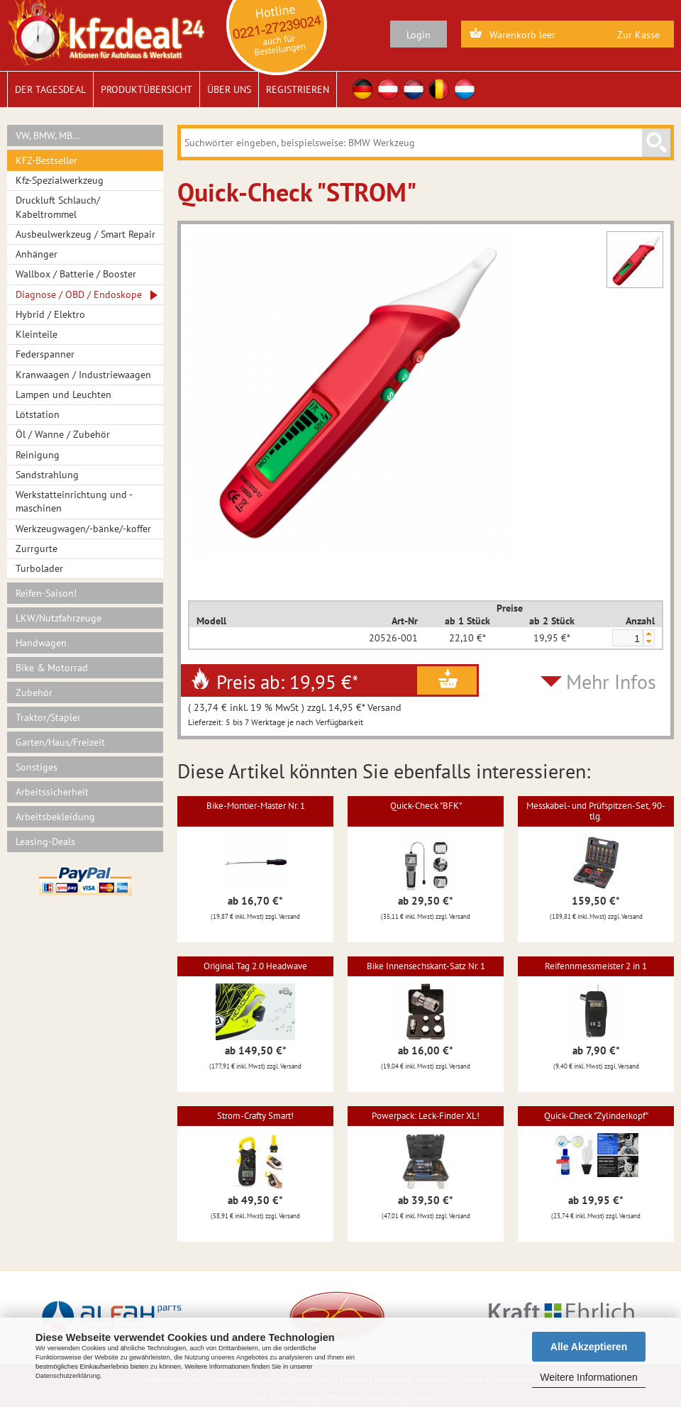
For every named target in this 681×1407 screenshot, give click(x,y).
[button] (648, 634)
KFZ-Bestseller (46, 160)
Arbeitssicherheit (52, 791)
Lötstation (38, 414)
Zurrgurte (36, 548)
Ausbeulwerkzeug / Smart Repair (85, 234)
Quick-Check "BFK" (426, 806)
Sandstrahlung (47, 474)
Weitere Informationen (588, 1377)
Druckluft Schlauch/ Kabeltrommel (58, 207)
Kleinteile (36, 334)
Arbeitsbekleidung (55, 816)
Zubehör (34, 692)
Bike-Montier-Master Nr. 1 (255, 806)
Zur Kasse (638, 34)
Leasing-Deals (45, 841)
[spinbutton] (627, 638)
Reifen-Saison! (46, 593)
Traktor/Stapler (48, 717)
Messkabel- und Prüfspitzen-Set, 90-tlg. (595, 811)
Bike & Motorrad (52, 667)
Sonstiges (36, 767)
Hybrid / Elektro (50, 314)
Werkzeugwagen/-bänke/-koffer (83, 528)
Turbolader (39, 568)
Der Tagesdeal (50, 89)
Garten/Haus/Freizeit (60, 742)
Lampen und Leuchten (63, 394)
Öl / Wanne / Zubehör (63, 434)
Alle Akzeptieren (588, 1346)
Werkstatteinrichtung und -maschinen (74, 501)
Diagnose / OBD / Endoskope (79, 294)
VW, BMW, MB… (48, 135)
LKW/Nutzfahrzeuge (58, 618)
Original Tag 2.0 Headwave (255, 966)
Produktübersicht (146, 89)
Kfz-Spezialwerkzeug (60, 180)
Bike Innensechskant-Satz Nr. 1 (426, 966)
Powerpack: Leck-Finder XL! (426, 1116)
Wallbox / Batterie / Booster (76, 273)
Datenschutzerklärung (67, 1375)
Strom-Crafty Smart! (255, 1116)
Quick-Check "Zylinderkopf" (596, 1116)
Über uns (229, 89)
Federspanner (45, 354)
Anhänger (36, 254)
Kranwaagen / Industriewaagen (83, 374)
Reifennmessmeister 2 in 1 (596, 966)
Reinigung (38, 454)
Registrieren (297, 89)
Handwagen (41, 642)
